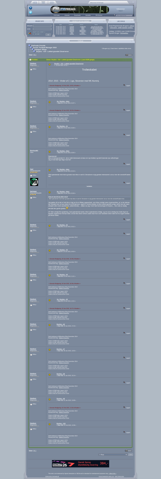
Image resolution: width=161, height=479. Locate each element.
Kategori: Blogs (40, 49)
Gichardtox (124, 33)
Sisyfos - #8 (61, 374)
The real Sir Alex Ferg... (97, 26)
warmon (72, 27)
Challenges (83, 26)
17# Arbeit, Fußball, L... (97, 30)
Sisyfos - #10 (60, 423)
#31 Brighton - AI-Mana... (97, 31)
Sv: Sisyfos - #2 (62, 225)
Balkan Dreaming (64, 90)
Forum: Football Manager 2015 (44, 47)
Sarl (31, 169)
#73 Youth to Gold (97, 29)
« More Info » (112, 473)
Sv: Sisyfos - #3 (62, 250)
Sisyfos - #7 (61, 349)
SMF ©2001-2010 (119, 476)
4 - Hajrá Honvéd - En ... (97, 34)
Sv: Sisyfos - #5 (62, 299)
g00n (72, 32)
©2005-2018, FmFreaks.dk (52, 476)
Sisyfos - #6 (61, 324)
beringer (33, 191)
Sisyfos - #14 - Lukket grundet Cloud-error (52, 51)
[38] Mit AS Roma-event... (97, 27)
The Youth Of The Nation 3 (97, 32)
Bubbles (72, 34)
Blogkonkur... (83, 30)
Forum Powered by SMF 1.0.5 (106, 476)
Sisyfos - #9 (61, 399)
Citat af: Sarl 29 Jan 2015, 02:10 (58, 197)
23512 (132, 26)
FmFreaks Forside (38, 46)
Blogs (82, 27)
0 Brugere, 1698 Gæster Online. (121, 28)
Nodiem (33, 63)
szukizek (72, 26)
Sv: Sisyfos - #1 (62, 126)
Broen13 (72, 29)
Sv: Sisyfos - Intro (63, 101)
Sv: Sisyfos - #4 (62, 275)
